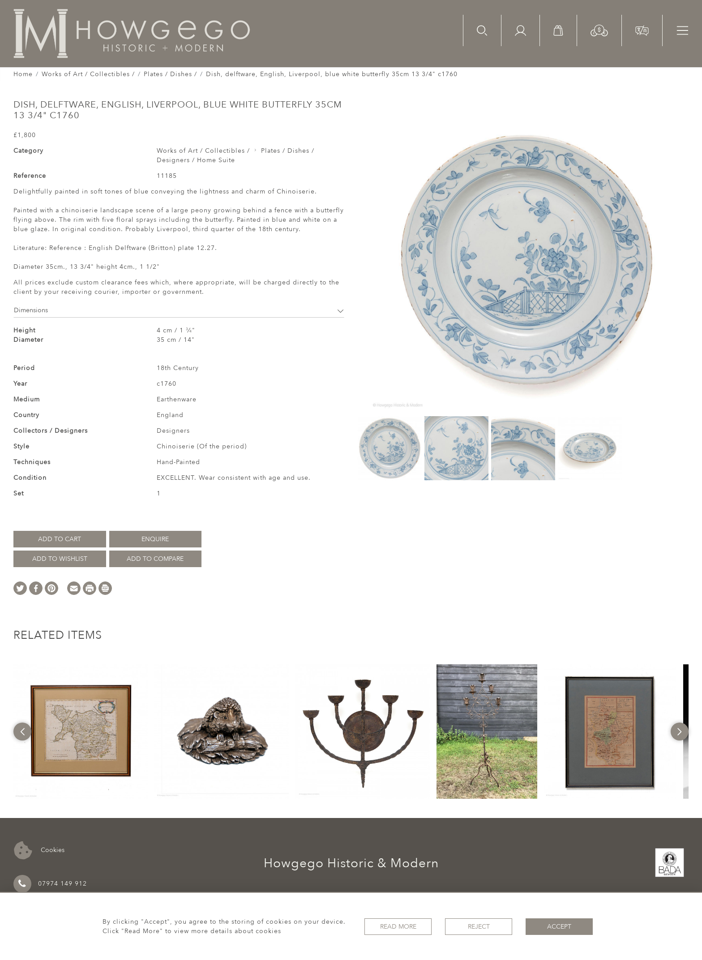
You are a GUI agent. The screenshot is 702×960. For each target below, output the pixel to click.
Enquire (155, 539)
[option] (80, 731)
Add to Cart (59, 539)
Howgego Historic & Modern (351, 863)
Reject (479, 926)
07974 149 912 (50, 884)
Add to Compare (155, 559)
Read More (398, 926)
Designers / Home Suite (196, 160)
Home (23, 74)
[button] (599, 30)
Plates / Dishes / (170, 74)
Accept (559, 926)
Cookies (39, 850)
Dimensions (179, 310)
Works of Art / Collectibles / (88, 74)
